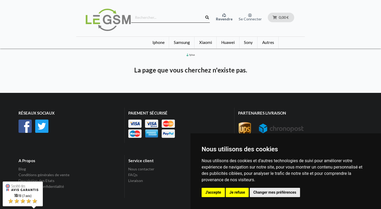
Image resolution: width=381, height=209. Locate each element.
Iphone (158, 42)
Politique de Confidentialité (41, 186)
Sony (248, 42)
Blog (22, 169)
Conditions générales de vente (44, 174)
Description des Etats (37, 180)
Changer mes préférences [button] (274, 192)
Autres (268, 42)
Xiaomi (205, 42)
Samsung (182, 42)
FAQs (133, 174)
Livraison (135, 180)
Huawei (228, 42)
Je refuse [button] (237, 192)
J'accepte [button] (213, 192)
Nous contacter (141, 169)
